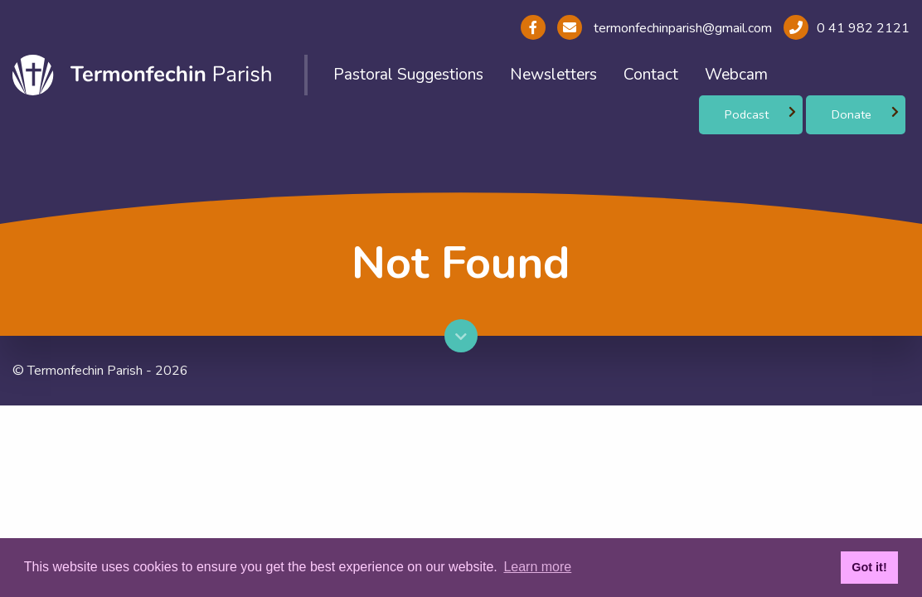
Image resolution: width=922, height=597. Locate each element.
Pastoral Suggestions (408, 74)
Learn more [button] (537, 567)
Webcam (736, 74)
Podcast (747, 114)
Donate (851, 114)
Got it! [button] (869, 567)
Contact (651, 74)
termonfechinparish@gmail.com (681, 28)
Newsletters (553, 74)
